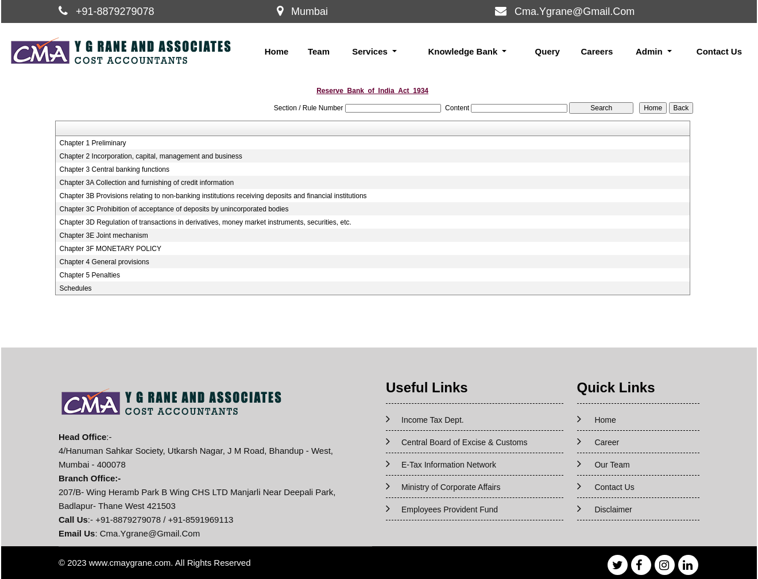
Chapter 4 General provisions (104, 262)
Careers (597, 51)
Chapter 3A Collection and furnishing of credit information (147, 183)
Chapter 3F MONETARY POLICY (110, 249)
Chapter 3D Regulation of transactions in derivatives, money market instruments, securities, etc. (205, 222)
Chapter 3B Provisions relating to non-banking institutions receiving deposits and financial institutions (213, 196)
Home (277, 51)
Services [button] (371, 51)
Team (319, 51)
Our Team (611, 464)
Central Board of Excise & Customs (464, 442)
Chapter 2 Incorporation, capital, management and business (151, 156)
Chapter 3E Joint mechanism (104, 235)
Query (547, 51)
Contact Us (719, 51)
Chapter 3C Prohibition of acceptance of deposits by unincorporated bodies (174, 209)
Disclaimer (613, 509)
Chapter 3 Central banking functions (114, 169)
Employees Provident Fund (449, 509)
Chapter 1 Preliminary (93, 143)
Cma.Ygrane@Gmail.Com (575, 11)
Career (606, 442)
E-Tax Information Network (448, 464)
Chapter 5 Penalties (90, 275)
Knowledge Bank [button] (464, 51)
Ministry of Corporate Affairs (450, 487)
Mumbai (309, 11)
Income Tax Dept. (432, 419)
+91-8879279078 (115, 11)
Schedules (76, 288)
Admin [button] (650, 51)
